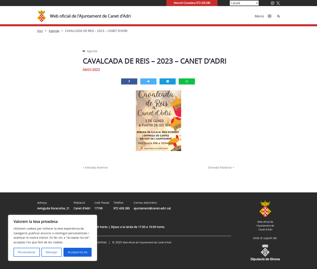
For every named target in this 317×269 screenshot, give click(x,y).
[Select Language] (244, 3)
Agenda (54, 31)
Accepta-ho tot (77, 252)
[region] (52, 238)
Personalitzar (27, 252)
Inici (40, 31)
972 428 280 (121, 208)
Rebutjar (51, 252)
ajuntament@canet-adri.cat (152, 208)
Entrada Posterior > (221, 167)
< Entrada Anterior (95, 167)
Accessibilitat (98, 242)
